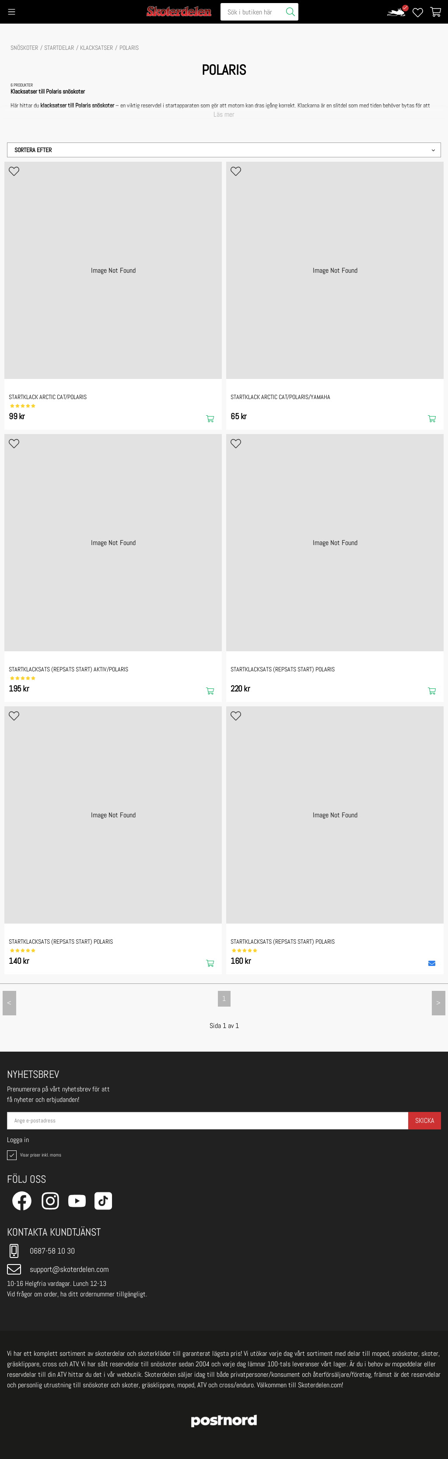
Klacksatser (96, 48)
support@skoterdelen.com (58, 1269)
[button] (224, 149)
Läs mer (224, 114)
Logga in (18, 1139)
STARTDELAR (59, 48)
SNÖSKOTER (24, 48)
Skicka (424, 1120)
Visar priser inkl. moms (33, 1155)
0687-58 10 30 (41, 1251)
